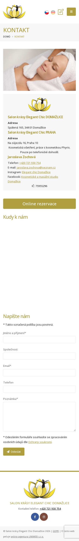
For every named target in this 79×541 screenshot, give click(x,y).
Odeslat (14, 451)
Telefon (8, 382)
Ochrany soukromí (40, 442)
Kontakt (19, 36)
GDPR (56, 531)
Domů (6, 36)
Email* (7, 366)
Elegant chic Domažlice (36, 172)
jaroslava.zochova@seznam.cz (36, 167)
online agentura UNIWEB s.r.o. (27, 536)
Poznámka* (10, 399)
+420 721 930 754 (29, 163)
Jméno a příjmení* (14, 333)
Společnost (10, 349)
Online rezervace (39, 204)
